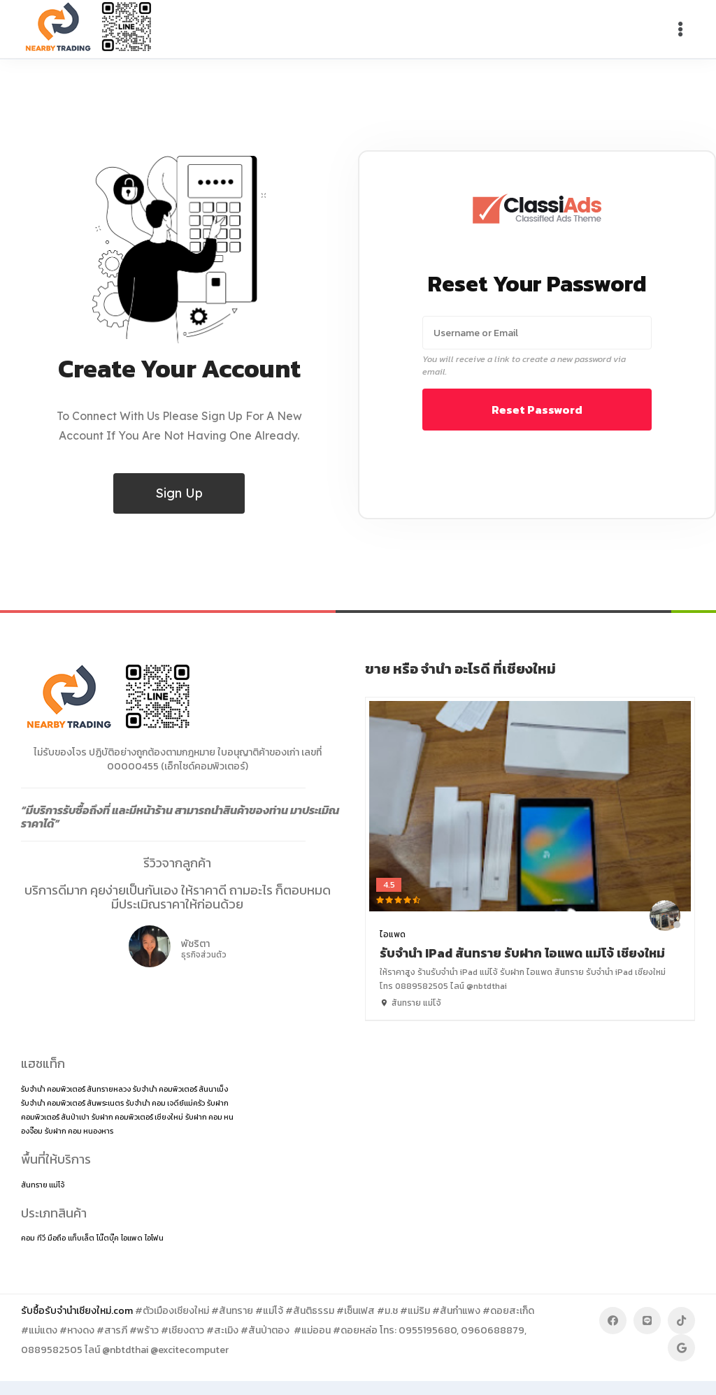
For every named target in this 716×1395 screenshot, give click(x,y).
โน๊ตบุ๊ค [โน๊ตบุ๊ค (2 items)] (107, 1237)
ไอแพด (393, 934)
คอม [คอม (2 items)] (28, 1237)
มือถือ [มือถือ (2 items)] (57, 1237)
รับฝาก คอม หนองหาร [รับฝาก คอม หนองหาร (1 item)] (79, 1130)
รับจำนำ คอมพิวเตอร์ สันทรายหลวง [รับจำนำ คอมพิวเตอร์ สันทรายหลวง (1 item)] (76, 1088)
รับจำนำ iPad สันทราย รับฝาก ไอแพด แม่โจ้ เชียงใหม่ (522, 953)
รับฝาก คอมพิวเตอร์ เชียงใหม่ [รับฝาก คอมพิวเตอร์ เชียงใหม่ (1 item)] (137, 1116)
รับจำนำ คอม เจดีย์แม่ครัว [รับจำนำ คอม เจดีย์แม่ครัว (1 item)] (165, 1102)
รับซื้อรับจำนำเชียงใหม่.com (77, 1310)
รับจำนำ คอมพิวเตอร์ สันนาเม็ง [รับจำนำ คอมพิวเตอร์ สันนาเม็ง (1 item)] (180, 1088)
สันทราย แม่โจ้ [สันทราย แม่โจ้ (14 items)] (42, 1184)
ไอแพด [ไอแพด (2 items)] (132, 1237)
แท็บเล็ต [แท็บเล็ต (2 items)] (81, 1237)
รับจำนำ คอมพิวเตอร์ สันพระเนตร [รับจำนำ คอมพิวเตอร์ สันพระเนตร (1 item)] (72, 1102)
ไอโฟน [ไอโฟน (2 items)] (154, 1237)
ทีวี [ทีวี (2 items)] (41, 1237)
